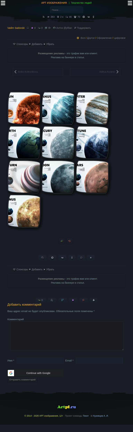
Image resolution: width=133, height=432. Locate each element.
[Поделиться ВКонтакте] (62, 259)
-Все (82, 38)
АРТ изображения (54, 2)
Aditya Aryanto (107, 71)
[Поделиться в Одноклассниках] (72, 259)
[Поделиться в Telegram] (52, 259)
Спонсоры (20, 44)
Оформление (104, 38)
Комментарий (15, 320)
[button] (35, 380)
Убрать (48, 44)
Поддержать (82, 28)
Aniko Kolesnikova (28, 71)
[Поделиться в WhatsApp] (81, 259)
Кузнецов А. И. (101, 423)
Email (69, 367)
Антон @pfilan (64, 28)
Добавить (35, 44)
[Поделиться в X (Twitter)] (91, 259)
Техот (86, 423)
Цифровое (120, 38)
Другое (91, 38)
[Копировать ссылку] (42, 259)
